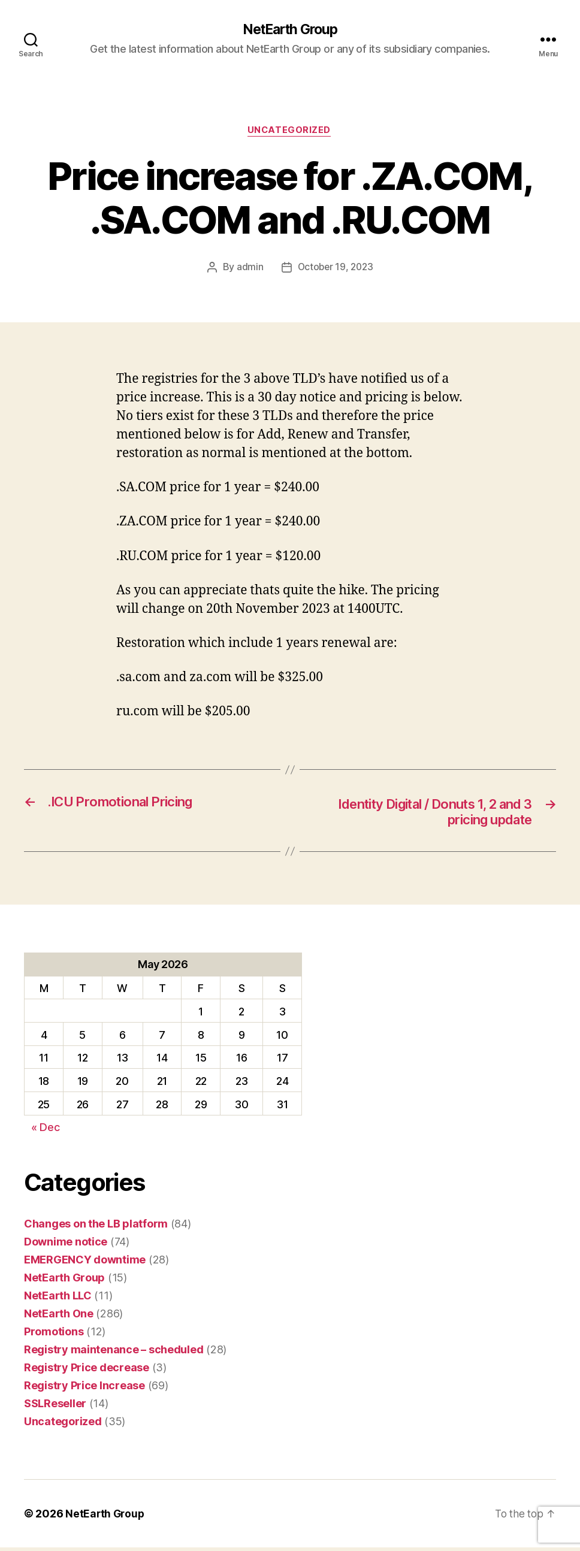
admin (248, 269)
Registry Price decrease (86, 1371)
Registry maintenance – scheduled (113, 1353)
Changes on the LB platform (96, 1227)
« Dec (45, 1130)
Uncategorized (290, 131)
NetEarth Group (290, 30)
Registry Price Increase (84, 1389)
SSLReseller (55, 1407)
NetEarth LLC (58, 1299)
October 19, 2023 (335, 269)
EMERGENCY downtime (85, 1263)
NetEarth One (58, 1317)
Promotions (53, 1335)
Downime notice (65, 1245)
